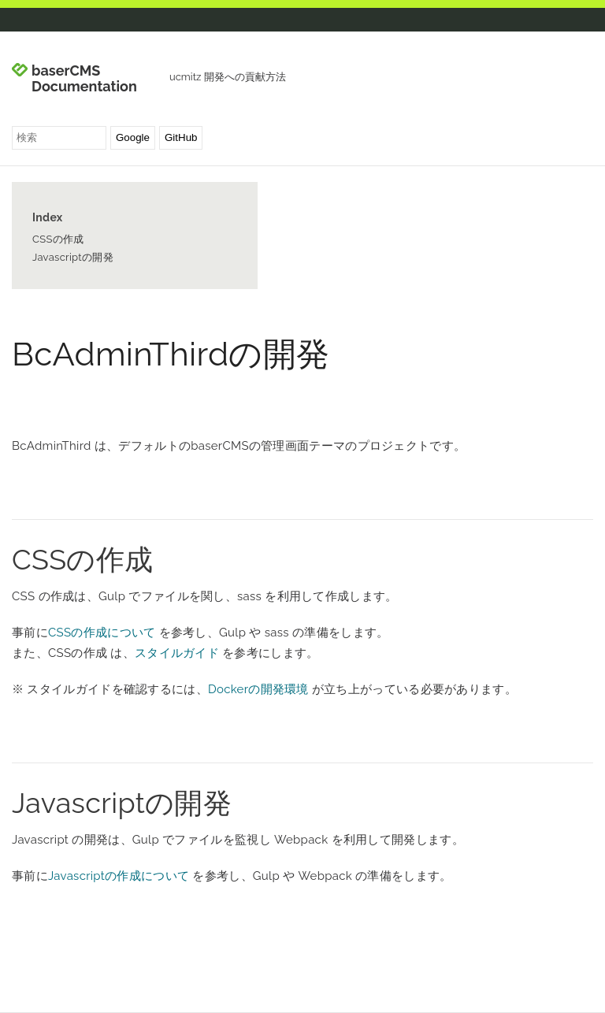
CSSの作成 (58, 239)
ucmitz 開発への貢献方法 (227, 77)
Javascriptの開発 (72, 257)
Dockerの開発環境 (258, 689)
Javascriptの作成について (118, 876)
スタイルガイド (177, 653)
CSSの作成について (102, 632)
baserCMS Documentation (84, 79)
